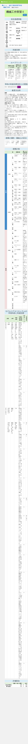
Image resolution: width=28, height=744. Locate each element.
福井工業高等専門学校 (15, 5)
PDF (25, 14)
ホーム (4, 5)
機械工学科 (6, 7)
